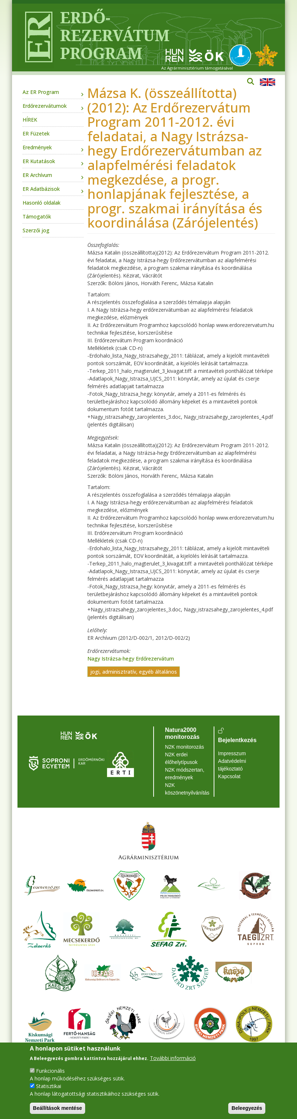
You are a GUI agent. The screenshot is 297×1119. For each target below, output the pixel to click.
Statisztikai (48, 1086)
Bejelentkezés (237, 740)
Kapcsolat (229, 776)
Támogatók (37, 216)
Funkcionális (50, 1070)
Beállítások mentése (57, 1108)
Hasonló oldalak (41, 202)
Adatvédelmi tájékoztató (232, 765)
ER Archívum (37, 175)
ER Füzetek (36, 133)
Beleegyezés (246, 1108)
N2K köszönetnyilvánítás (187, 789)
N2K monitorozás (184, 747)
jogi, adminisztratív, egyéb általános (133, 671)
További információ (173, 1058)
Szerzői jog (36, 230)
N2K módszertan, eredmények (184, 773)
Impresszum (232, 753)
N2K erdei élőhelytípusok (181, 758)
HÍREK (30, 119)
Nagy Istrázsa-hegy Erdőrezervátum (130, 658)
